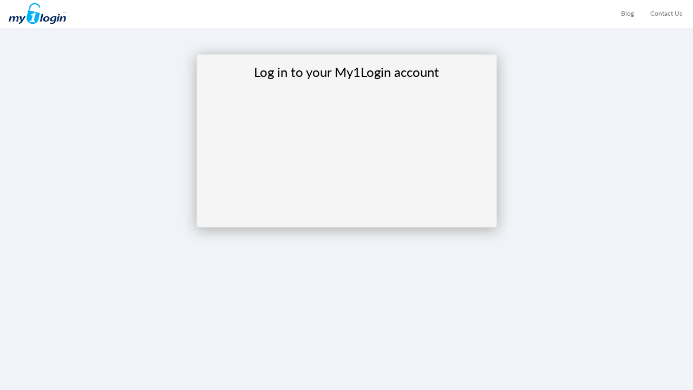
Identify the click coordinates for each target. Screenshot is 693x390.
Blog (627, 13)
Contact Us (666, 13)
